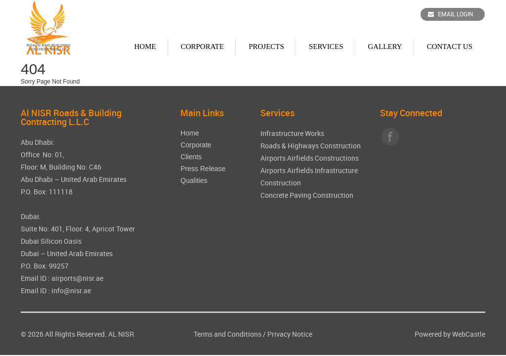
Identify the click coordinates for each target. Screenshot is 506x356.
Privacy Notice (289, 334)
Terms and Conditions (227, 334)
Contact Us (449, 46)
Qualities (193, 180)
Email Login (450, 14)
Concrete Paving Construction (306, 195)
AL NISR (121, 334)
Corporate (202, 46)
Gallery (385, 46)
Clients (191, 157)
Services (326, 46)
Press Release (202, 169)
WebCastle (468, 334)
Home (145, 46)
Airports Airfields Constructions (309, 158)
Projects (266, 46)
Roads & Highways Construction (310, 145)
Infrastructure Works (292, 133)
